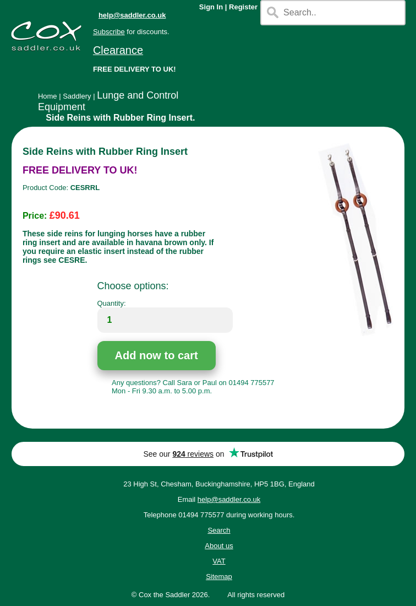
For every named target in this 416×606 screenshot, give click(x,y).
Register (243, 7)
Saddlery (77, 96)
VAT (218, 561)
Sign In (211, 7)
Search (218, 530)
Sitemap (219, 576)
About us (219, 546)
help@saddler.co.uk (132, 15)
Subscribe (109, 32)
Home (47, 96)
